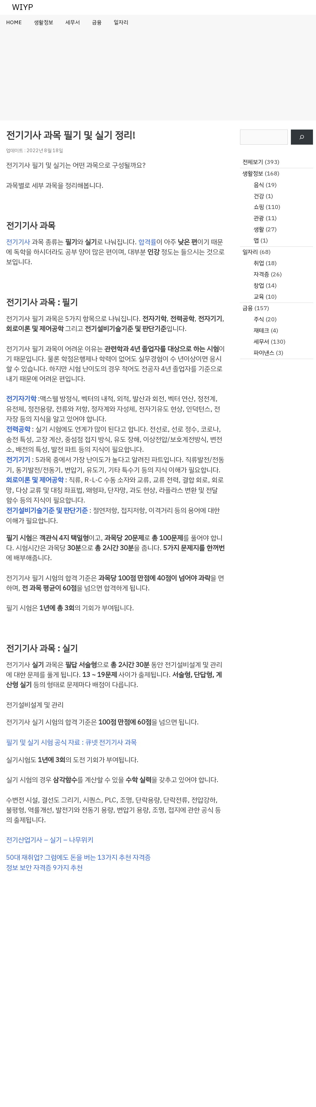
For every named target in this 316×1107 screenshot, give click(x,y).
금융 (97, 22)
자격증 (261, 274)
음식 (259, 185)
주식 (259, 319)
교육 (259, 296)
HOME (14, 22)
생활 (259, 229)
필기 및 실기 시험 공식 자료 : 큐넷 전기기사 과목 (71, 742)
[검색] (302, 137)
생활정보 (43, 22)
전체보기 (252, 162)
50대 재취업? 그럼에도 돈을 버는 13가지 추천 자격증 (78, 857)
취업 (259, 263)
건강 (259, 196)
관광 (259, 218)
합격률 (147, 242)
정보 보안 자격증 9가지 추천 (44, 868)
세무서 (72, 22)
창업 (259, 285)
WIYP (22, 7)
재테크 (261, 330)
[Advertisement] (158, 75)
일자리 (121, 22)
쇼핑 (259, 207)
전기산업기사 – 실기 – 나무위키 (49, 840)
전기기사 (18, 242)
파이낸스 (264, 352)
